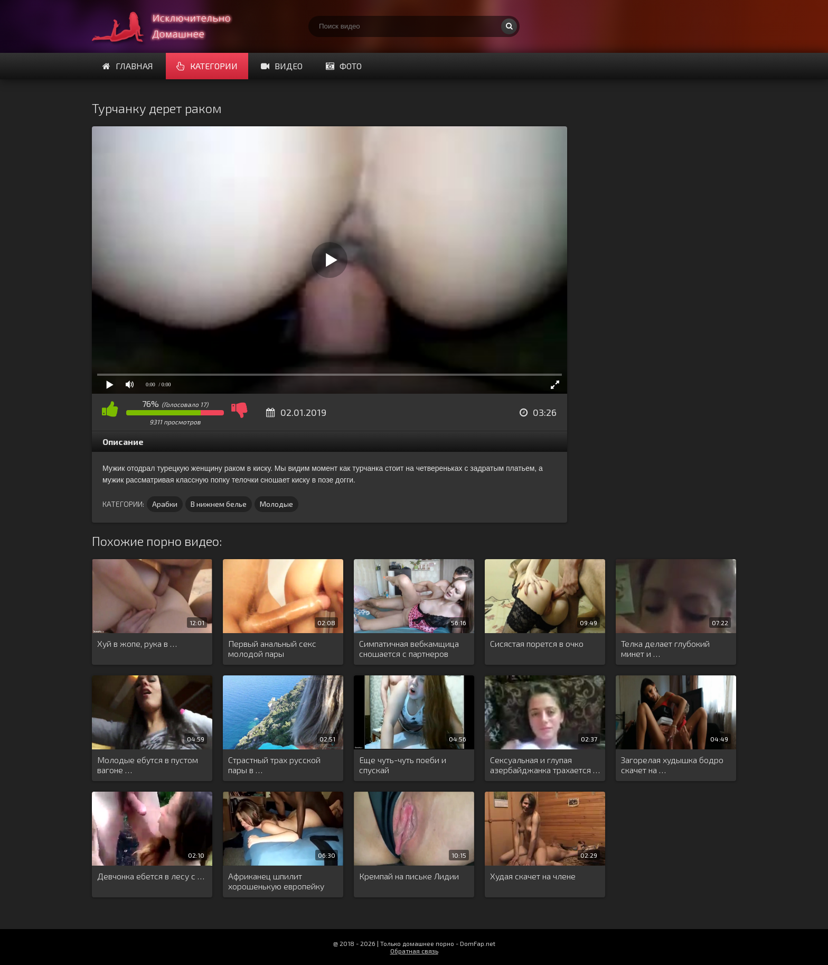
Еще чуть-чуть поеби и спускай (402, 765)
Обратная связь (414, 950)
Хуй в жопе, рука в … (137, 643)
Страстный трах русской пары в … (274, 765)
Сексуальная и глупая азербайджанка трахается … (545, 765)
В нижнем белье (219, 503)
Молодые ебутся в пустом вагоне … (147, 765)
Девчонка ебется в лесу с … (150, 876)
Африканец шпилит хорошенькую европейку (276, 881)
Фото (344, 66)
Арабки (164, 503)
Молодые (276, 503)
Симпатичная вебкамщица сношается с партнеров (409, 648)
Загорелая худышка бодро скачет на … (672, 765)
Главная (127, 66)
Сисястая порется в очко (537, 643)
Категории (207, 66)
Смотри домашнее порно (171, 26)
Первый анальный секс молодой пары (272, 648)
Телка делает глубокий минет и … (665, 648)
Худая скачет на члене (533, 876)
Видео (282, 66)
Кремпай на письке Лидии (409, 876)
